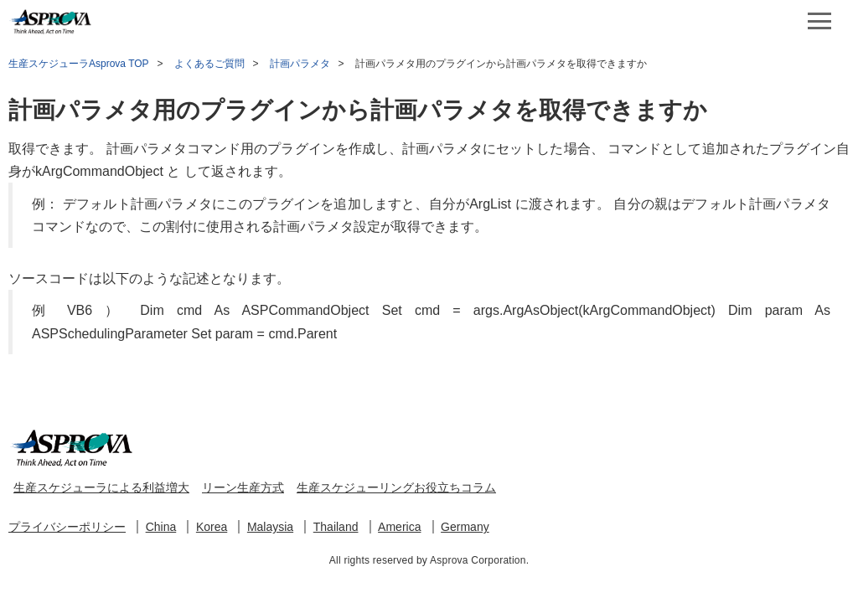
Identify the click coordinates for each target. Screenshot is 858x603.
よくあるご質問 (209, 64)
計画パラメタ (300, 64)
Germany (465, 526)
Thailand (336, 526)
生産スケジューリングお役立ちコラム (396, 487)
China (161, 526)
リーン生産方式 (243, 487)
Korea (211, 526)
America (399, 526)
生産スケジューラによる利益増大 (101, 487)
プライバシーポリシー (67, 526)
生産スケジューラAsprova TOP (78, 64)
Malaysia (270, 526)
